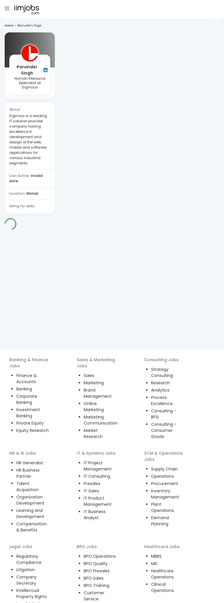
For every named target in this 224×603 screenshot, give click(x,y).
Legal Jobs (20, 547)
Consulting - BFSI (163, 414)
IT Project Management (98, 466)
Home (9, 25)
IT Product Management (98, 501)
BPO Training (96, 585)
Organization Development (30, 500)
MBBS (156, 556)
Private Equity (30, 423)
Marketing (94, 383)
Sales (89, 375)
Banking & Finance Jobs (28, 363)
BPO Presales (97, 571)
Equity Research (32, 430)
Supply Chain (164, 469)
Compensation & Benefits (31, 527)
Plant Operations (162, 507)
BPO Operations (100, 556)
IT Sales (91, 491)
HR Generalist (29, 463)
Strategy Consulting (162, 372)
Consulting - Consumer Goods (163, 430)
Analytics (160, 390)
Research (160, 383)
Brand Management (98, 393)
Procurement (164, 483)
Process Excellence (162, 400)
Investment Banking (28, 413)
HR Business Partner (28, 473)
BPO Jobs (87, 547)
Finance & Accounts (26, 379)
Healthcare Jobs (162, 547)
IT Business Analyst (95, 515)
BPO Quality (96, 563)
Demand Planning (160, 521)
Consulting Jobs (161, 360)
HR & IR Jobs (22, 453)
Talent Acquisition (27, 487)
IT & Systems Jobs (96, 453)
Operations (162, 476)
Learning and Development (30, 513)
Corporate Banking (26, 399)
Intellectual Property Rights (31, 593)
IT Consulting (97, 476)
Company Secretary (26, 580)
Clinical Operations (162, 587)
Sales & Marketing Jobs (96, 363)
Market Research (93, 433)
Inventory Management (165, 494)
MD (154, 563)
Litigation (25, 570)
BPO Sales (94, 578)
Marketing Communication (101, 420)
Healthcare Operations (162, 574)
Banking (24, 389)
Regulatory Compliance (28, 559)
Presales (92, 483)
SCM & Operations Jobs (163, 456)
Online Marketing (94, 407)
